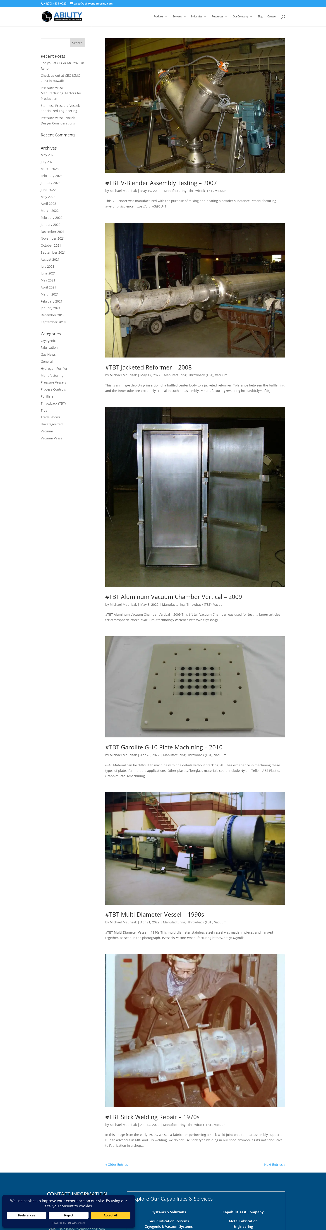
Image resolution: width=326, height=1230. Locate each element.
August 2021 (50, 259)
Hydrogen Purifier (54, 368)
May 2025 (48, 155)
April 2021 (48, 287)
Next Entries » (274, 1164)
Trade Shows (50, 417)
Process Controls (53, 389)
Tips (44, 410)
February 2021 (51, 301)
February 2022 (51, 217)
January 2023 (50, 183)
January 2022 (50, 224)
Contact (271, 16)
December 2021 (53, 231)
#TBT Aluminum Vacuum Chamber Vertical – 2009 (173, 597)
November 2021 (53, 238)
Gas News (48, 354)
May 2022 (48, 197)
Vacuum (221, 190)
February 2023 (51, 176)
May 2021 (48, 280)
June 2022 (48, 190)
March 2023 (50, 169)
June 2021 (48, 273)
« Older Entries (116, 1164)
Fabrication (49, 347)
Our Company (240, 16)
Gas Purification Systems (169, 1221)
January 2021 (50, 308)
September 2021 (53, 252)
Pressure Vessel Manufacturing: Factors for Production (61, 93)
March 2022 (50, 210)
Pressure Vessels (53, 382)
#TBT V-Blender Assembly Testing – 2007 (161, 183)
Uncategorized (52, 424)
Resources (217, 16)
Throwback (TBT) (200, 190)
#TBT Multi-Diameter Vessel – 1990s (154, 914)
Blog (260, 16)
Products (158, 16)
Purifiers (47, 396)
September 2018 (53, 322)
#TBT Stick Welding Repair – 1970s (152, 1117)
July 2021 (47, 266)
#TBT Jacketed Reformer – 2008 (148, 367)
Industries (196, 16)
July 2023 (47, 162)
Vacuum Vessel (52, 438)
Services (177, 16)
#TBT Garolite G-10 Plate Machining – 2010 (164, 747)
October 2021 (51, 245)
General (47, 361)
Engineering (243, 1226)
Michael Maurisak (123, 190)
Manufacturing (175, 190)
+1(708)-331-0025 (55, 3)
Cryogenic (48, 340)
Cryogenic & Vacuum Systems (169, 1226)
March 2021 (50, 294)
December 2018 (53, 315)
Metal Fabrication (243, 1221)
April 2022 (48, 203)
